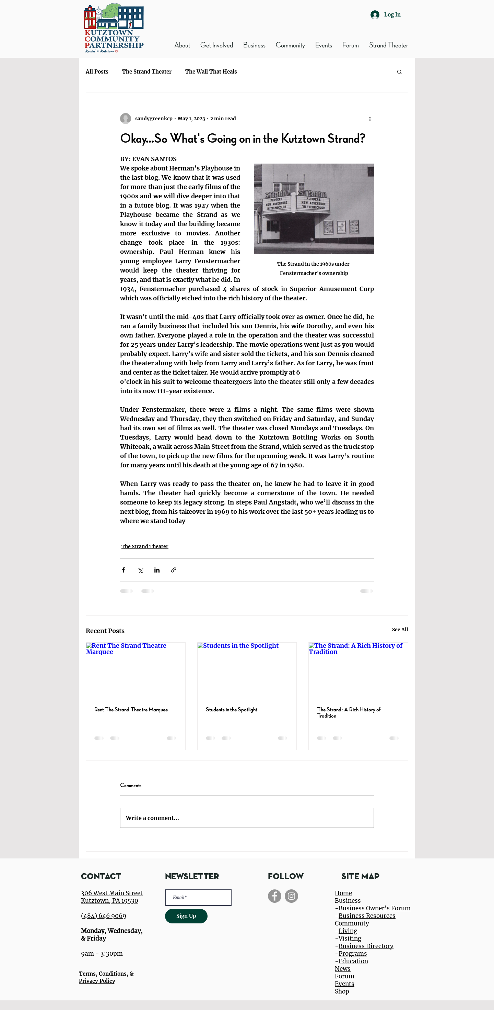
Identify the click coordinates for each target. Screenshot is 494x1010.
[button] (254, 45)
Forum (344, 976)
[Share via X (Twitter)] (140, 570)
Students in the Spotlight (231, 710)
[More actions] (370, 118)
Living (348, 931)
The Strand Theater (147, 71)
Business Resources (367, 916)
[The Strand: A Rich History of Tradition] (358, 670)
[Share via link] (173, 570)
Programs (353, 953)
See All (400, 629)
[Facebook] (274, 896)
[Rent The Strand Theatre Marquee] (135, 670)
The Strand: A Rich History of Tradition (349, 713)
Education (353, 961)
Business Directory (366, 946)
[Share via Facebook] (123, 570)
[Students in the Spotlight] (247, 670)
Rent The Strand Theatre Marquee (131, 710)
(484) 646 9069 (103, 916)
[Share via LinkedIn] (157, 570)
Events (344, 984)
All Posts (97, 71)
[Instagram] (291, 896)
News (343, 969)
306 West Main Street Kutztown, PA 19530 (112, 896)
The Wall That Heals (211, 71)
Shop (342, 991)
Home (343, 893)
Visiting (350, 938)
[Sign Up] (186, 916)
